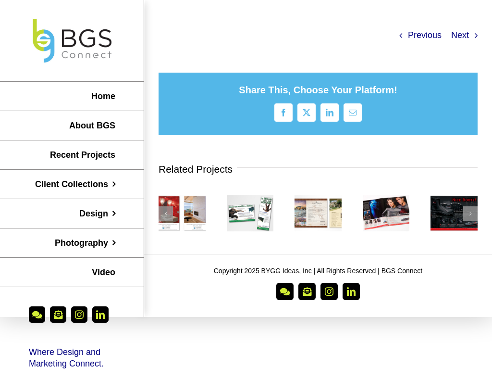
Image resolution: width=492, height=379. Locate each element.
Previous (425, 35)
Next (460, 35)
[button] (166, 213)
